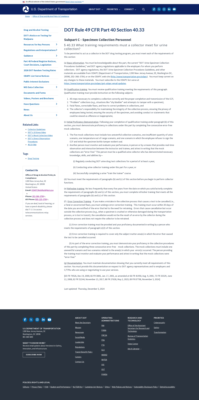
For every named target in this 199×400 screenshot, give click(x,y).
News (26, 109)
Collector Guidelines (36, 129)
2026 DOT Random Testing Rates (40, 70)
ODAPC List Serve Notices (36, 75)
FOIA (46, 387)
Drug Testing (33, 158)
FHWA (103, 330)
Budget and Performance (60, 387)
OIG (102, 364)
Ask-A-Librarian (135, 349)
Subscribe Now (34, 354)
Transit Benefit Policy (83, 352)
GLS (103, 350)
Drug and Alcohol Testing (36, 29)
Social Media (80, 337)
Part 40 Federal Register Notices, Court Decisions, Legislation (40, 63)
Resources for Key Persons (40, 44)
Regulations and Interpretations (40, 50)
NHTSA (104, 359)
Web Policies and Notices (122, 387)
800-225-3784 (41, 199)
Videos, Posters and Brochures (39, 98)
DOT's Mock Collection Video (40, 135)
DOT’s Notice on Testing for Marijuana (37, 37)
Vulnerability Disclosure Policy (146, 387)
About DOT (95, 9)
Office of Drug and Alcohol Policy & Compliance (50, 16)
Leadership (79, 342)
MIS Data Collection (40, 87)
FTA (102, 345)
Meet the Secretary (83, 322)
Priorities (112, 9)
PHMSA (104, 374)
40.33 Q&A (32, 144)
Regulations (80, 347)
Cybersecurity (159, 322)
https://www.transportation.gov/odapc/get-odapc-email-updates (95, 83)
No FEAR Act (78, 387)
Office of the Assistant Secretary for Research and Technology (138, 328)
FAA (102, 325)
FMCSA (104, 335)
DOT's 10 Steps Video (37, 132)
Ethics (107, 387)
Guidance (40, 55)
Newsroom (79, 332)
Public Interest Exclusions (36, 81)
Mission (78, 327)
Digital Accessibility (167, 387)
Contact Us (79, 361)
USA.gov (26, 387)
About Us (40, 115)
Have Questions (40, 104)
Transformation (160, 332)
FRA (103, 340)
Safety (156, 327)
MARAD (104, 355)
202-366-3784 (38, 196)
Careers (78, 357)
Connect (129, 9)
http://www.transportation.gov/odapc (129, 76)
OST (103, 369)
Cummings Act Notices (94, 387)
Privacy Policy (36, 387)
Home (27, 16)
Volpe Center (133, 344)
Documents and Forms (35, 92)
